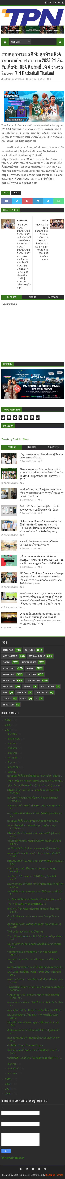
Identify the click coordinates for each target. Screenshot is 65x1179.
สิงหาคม (13, 752)
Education (9, 680)
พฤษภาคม (13, 767)
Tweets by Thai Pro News (15, 439)
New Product (29, 662)
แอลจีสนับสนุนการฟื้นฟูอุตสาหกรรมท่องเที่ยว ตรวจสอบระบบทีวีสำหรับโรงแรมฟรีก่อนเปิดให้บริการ (42, 493)
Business (30, 650)
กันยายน (13, 748)
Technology (33, 680)
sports (16, 193)
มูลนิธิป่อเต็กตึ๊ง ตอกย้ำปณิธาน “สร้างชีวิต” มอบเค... (34, 775)
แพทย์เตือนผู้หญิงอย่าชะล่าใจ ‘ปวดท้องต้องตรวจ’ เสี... (35, 967)
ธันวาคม (13, 733)
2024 (8, 729)
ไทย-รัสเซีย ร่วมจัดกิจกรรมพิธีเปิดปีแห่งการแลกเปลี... (35, 780)
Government (10, 656)
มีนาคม (12, 1063)
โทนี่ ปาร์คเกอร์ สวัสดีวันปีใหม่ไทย (25, 931)
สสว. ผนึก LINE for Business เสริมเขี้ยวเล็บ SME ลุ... (35, 1010)
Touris (7, 699)
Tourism (31, 674)
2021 (8, 1088)
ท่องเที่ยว (27, 686)
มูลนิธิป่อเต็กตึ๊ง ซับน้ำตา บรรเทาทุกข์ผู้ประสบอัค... (34, 848)
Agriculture (47, 686)
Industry (8, 686)
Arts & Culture (37, 656)
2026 (8, 720)
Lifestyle (8, 650)
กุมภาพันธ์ (13, 1068)
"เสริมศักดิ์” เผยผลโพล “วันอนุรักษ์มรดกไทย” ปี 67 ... (34, 1058)
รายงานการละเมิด (12, 1158)
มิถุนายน (13, 762)
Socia (23, 699)
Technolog (42, 693)
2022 (8, 1084)
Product (21, 693)
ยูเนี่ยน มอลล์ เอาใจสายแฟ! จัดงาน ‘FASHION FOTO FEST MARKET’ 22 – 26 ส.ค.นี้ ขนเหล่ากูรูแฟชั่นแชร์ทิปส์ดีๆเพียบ (41, 560)
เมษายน (12, 771)
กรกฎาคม (13, 757)
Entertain (8, 674)
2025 (8, 725)
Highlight (9, 668)
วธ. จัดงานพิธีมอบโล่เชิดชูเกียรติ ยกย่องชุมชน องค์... (35, 899)
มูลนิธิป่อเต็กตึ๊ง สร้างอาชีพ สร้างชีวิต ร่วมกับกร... (33, 820)
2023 (8, 1079)
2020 (8, 1093)
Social (6, 662)
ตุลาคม (12, 743)
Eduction (8, 705)
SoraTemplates (21, 1175)
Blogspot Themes (54, 1175)
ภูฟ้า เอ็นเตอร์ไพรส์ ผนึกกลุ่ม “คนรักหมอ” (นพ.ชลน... (35, 785)
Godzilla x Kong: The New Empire (25, 1045)
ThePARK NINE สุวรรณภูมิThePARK (26, 903)
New (5, 693)
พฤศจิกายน (14, 738)
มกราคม (13, 1073)
